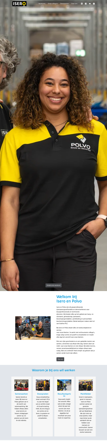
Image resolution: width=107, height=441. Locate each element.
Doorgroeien (64, 3)
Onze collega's (53, 3)
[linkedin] (82, 3)
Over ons (74, 3)
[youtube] (90, 3)
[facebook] (86, 3)
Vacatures (42, 3)
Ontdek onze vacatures (53, 285)
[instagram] (94, 3)
